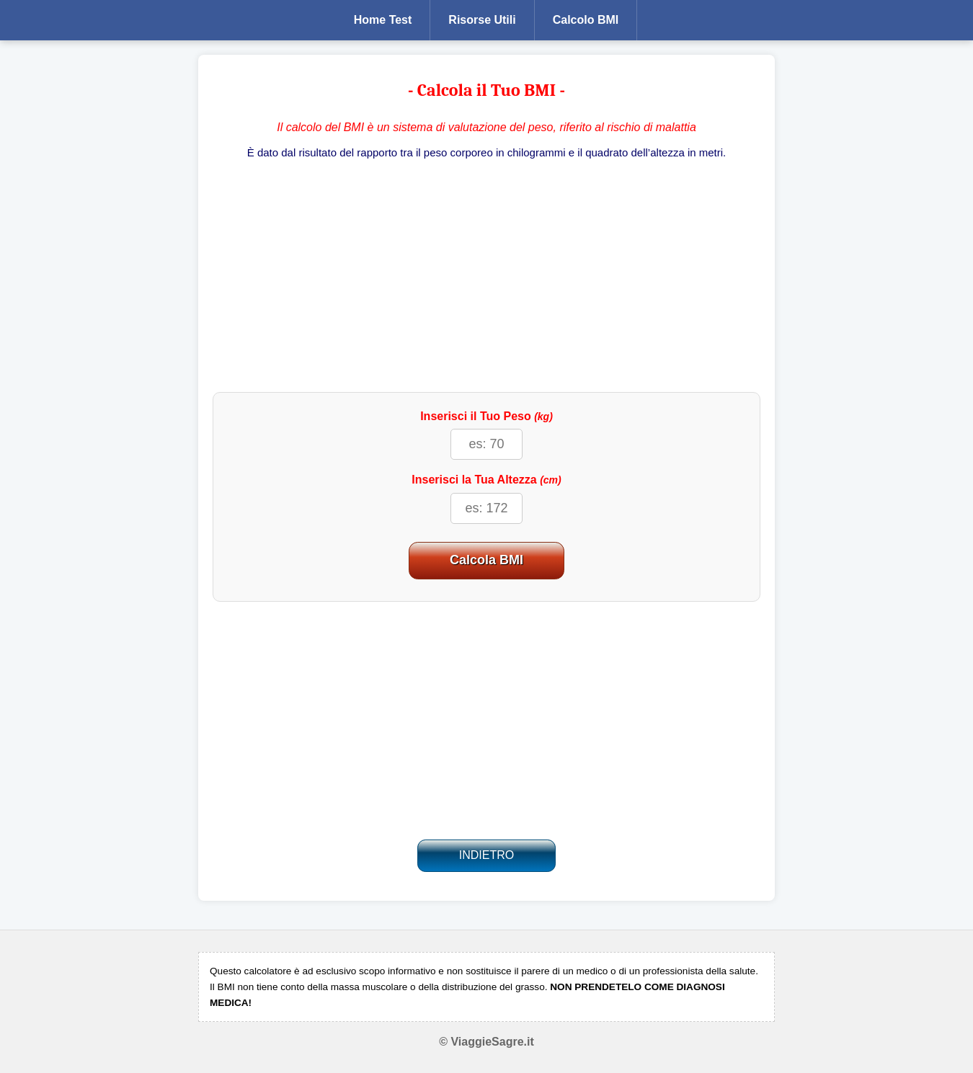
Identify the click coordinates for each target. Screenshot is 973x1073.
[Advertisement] (486, 277)
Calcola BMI (486, 560)
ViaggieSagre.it (491, 1042)
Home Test (383, 20)
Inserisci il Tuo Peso (486, 416)
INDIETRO (486, 855)
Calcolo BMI (586, 20)
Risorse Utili (481, 20)
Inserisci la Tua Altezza (486, 479)
